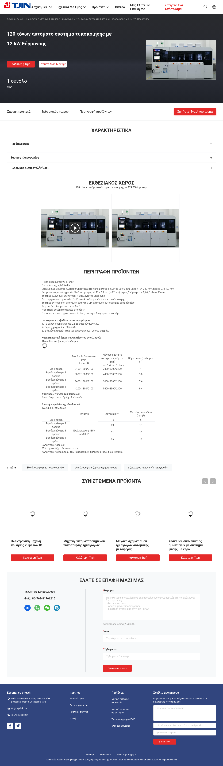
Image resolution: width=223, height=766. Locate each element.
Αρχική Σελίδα (15, 19)
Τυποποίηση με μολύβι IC (123, 719)
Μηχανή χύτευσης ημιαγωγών (57, 19)
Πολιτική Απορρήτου (127, 754)
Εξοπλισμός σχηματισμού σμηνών (45, 467)
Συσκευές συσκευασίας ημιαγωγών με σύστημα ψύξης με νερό (186, 545)
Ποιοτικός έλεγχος (79, 712)
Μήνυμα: (109, 590)
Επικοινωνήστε (117, 668)
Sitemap (90, 754)
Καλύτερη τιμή (20, 64)
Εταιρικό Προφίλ (78, 698)
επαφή (73, 718)
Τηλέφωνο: (110, 649)
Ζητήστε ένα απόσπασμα (195, 111)
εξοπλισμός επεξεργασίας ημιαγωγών (96, 467)
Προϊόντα (31, 19)
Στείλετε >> (164, 742)
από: (106, 631)
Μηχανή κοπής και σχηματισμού (120, 711)
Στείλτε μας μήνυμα (53, 64)
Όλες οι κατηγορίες (121, 726)
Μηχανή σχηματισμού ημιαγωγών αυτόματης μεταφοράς (132, 545)
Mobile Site (105, 754)
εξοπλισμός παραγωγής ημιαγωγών (147, 467)
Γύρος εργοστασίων (79, 705)
